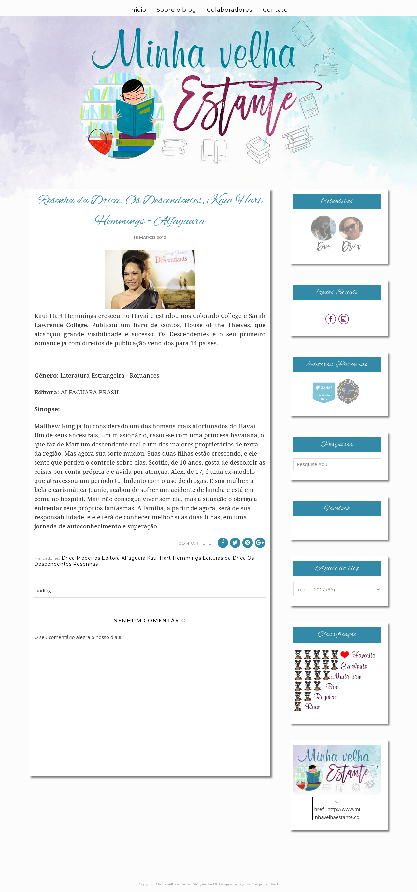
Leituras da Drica (224, 558)
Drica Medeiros (81, 558)
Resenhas (85, 564)
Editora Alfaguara (124, 558)
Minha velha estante (173, 884)
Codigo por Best (265, 884)
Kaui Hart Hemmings (174, 558)
